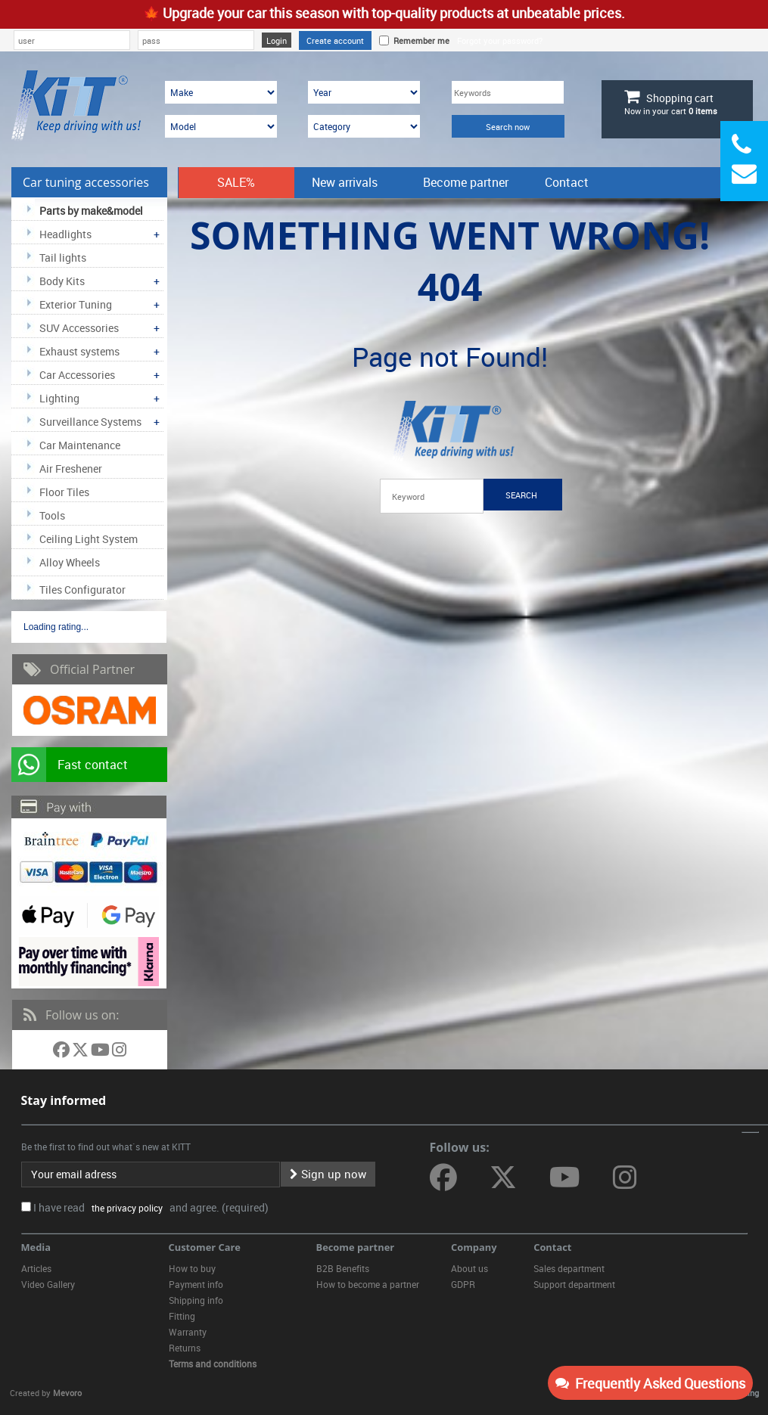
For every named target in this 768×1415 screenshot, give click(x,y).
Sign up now (328, 1173)
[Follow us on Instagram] (119, 1052)
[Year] (364, 92)
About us (469, 1268)
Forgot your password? (500, 40)
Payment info (196, 1284)
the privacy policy (125, 1208)
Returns (185, 1348)
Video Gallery (48, 1284)
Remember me (419, 40)
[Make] (221, 92)
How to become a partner (367, 1284)
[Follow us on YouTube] (101, 1052)
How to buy (192, 1268)
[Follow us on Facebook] (62, 1052)
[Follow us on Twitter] (81, 1052)
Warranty (188, 1332)
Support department (574, 1284)
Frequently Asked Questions (650, 1383)
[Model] (221, 126)
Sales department (569, 1268)
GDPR (463, 1284)
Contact (567, 182)
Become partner (465, 182)
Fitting (182, 1316)
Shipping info (196, 1300)
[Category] (364, 126)
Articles (36, 1268)
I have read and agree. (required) (151, 1207)
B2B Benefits (342, 1268)
